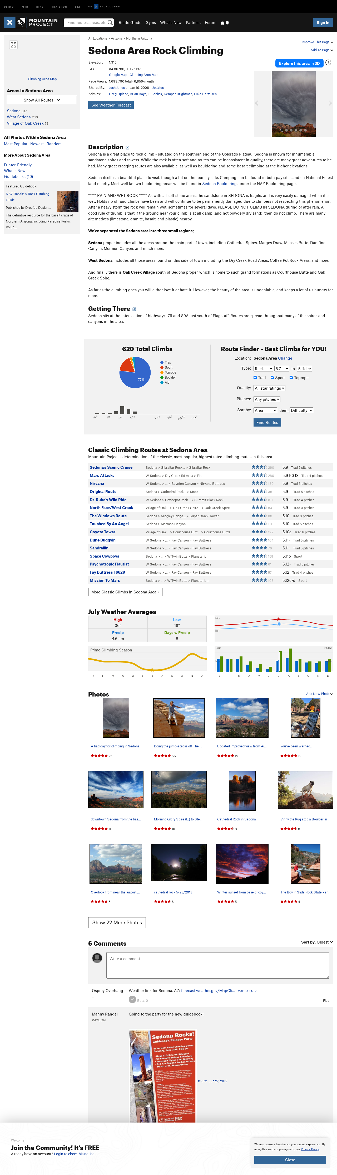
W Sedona (153, 474)
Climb (9, 6)
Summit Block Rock (209, 499)
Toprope (299, 376)
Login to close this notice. (74, 1154)
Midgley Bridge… (173, 515)
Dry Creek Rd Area (179, 474)
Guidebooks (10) (18, 176)
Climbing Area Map (42, 79)
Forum (210, 22)
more (202, 1079)
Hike (40, 6)
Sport (278, 376)
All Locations (97, 38)
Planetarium (200, 555)
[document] (290, 1153)
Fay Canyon (180, 539)
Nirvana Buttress (212, 482)
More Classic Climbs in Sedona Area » (125, 590)
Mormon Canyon (173, 523)
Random (54, 143)
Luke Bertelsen (205, 94)
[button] (259, 103)
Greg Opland (118, 94)
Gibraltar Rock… (173, 466)
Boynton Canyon (183, 482)
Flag (326, 999)
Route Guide (130, 22)
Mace (194, 491)
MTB (25, 6)
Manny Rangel (105, 1012)
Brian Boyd (138, 94)
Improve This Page (317, 42)
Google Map (118, 74)
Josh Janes (117, 87)
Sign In (323, 22)
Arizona (116, 38)
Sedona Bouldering (219, 182)
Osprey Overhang (107, 989)
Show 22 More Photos (117, 921)
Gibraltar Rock (199, 466)
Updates (157, 87)
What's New (171, 22)
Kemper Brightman (178, 94)
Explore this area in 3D (299, 62)
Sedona (14, 110)
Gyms (151, 22)
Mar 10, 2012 (246, 990)
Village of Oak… (157, 507)
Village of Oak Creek (25, 123)
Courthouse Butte (217, 531)
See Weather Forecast (111, 105)
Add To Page (322, 50)
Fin (199, 474)
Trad (260, 376)
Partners (193, 22)
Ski (78, 6)
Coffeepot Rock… (178, 499)
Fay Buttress (201, 539)
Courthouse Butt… (186, 531)
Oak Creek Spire (217, 507)
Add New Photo (319, 692)
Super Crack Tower (204, 515)
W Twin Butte (177, 555)
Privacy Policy (310, 1149)
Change (285, 357)
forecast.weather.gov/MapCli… (208, 989)
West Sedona (19, 116)
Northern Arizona (139, 38)
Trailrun (59, 6)
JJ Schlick (155, 94)
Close (290, 1159)
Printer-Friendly (18, 164)
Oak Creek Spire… (187, 507)
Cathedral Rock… (173, 491)
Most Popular (15, 143)
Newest (37, 143)
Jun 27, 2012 (218, 1080)
